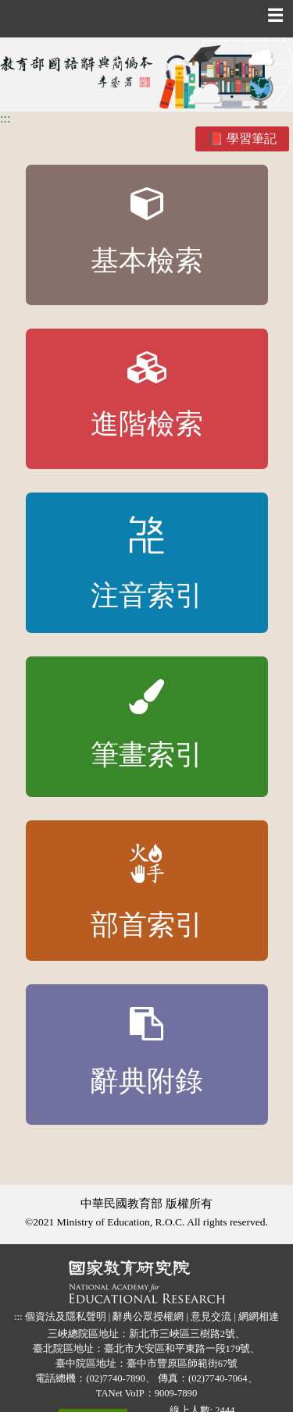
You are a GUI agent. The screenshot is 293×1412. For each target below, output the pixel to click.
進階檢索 (147, 395)
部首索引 (147, 892)
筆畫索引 (147, 725)
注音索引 (147, 563)
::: (5, 118)
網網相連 (258, 1316)
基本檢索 (147, 232)
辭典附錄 (147, 1052)
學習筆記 (252, 138)
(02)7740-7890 (115, 1378)
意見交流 (211, 1316)
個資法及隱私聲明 (65, 1316)
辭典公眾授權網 (148, 1316)
